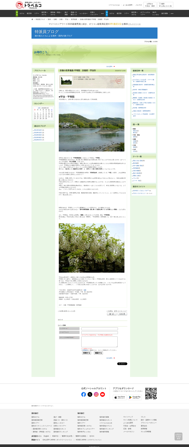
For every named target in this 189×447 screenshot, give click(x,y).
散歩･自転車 (136, 173)
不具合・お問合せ (129, 426)
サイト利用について (130, 420)
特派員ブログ (47, 31)
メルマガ (138, 5)
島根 (134, 147)
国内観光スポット (60, 429)
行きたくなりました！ (140, 193)
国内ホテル (35, 417)
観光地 (135, 163)
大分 (134, 151)
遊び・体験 (57, 417)
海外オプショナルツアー (86, 429)
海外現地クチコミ (105, 426)
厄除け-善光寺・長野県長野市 (142, 111)
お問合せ (150, 5)
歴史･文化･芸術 (137, 160)
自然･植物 (136, 170)
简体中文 (55, 436)
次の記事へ (109, 66)
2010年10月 (38, 132)
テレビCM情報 (146, 432)
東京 (134, 132)
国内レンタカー (59, 423)
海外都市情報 (104, 432)
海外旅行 (80, 413)
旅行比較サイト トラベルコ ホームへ (42, 405)
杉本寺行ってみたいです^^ (141, 190)
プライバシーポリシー (149, 423)
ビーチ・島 (136, 180)
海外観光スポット (105, 420)
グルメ (135, 178)
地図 (85, 290)
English (46, 436)
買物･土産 (136, 175)
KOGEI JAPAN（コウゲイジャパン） (89, 440)
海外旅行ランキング (106, 429)
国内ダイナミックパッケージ (42, 426)
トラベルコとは (114, 5)
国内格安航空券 (37, 420)
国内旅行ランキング (61, 432)
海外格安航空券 (82, 420)
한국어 (92, 436)
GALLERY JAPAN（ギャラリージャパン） (58, 440)
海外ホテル (81, 417)
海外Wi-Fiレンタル (84, 432)
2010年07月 (38, 140)
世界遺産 (135, 168)
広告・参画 (127, 429)
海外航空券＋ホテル (84, 426)
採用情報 (144, 429)
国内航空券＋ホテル (40, 429)
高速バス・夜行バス (61, 420)
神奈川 (135, 131)
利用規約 (85, 350)
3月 (39, 108)
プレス (143, 417)
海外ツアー (81, 423)
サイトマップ (128, 417)
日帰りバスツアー (60, 426)
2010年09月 (38, 135)
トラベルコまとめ (105, 423)
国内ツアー (35, 423)
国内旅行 (35, 413)
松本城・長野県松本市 (139, 107)
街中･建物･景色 (137, 165)
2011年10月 (38, 130)
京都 (134, 141)
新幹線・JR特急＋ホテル (42, 432)
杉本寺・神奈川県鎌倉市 (140, 89)
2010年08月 (38, 137)
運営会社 (144, 426)
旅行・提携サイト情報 (149, 420)
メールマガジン (128, 432)
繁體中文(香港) (81, 436)
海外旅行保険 (104, 417)
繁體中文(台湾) (67, 436)
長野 (134, 137)
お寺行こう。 (42, 52)
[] (134, 24)
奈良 (134, 143)
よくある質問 (127, 5)
